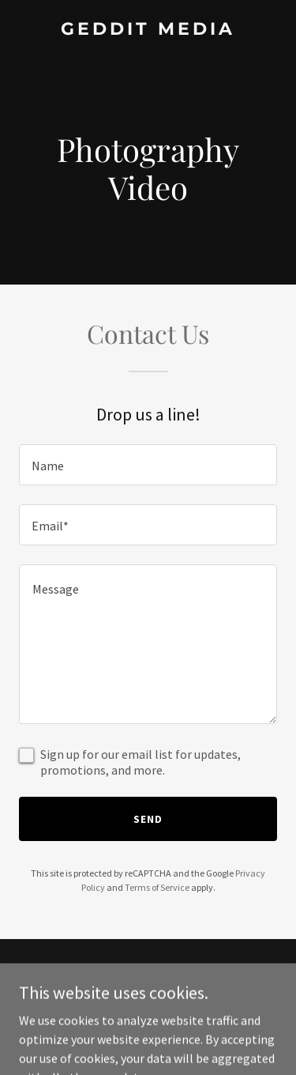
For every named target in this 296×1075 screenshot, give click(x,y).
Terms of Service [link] (157, 887)
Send (148, 819)
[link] (148, 30)
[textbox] (148, 464)
